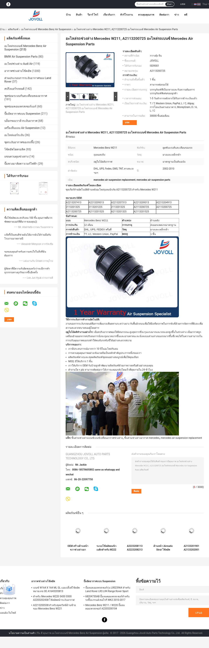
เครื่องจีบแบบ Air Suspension (22, 128)
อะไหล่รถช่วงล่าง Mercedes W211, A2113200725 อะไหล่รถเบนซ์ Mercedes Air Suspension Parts (90, 108)
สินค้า (79, 14)
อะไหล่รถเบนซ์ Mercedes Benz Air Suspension (46, 29)
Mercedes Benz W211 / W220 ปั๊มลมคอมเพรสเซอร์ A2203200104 (105, 607)
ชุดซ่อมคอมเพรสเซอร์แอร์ (20, 106)
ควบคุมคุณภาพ (146, 14)
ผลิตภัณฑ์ (13, 29)
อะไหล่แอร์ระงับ (14, 135)
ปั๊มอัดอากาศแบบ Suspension (22, 113)
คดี (185, 14)
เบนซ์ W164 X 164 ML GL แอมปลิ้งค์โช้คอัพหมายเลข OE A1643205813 (56, 589)
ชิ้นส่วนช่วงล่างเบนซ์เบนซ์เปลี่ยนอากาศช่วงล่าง (97, 437)
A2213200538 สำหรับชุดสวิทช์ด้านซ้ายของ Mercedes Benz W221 (54, 607)
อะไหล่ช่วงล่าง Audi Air (18, 63)
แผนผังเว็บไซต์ (8, 612)
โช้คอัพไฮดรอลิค (14, 149)
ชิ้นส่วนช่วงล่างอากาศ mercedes (141, 437)
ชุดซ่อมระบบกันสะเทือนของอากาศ (25, 95)
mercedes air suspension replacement (181, 437)
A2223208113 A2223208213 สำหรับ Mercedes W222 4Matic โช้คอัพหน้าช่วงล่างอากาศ (135, 548)
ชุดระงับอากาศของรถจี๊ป (19, 142)
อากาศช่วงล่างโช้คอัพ (17, 71)
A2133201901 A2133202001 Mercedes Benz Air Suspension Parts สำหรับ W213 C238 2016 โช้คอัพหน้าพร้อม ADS (191, 548)
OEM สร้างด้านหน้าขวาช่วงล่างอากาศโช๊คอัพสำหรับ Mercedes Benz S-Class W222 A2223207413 (78, 548)
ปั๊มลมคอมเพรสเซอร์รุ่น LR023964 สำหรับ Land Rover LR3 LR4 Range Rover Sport (107, 589)
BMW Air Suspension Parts (21, 56)
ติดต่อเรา (164, 14)
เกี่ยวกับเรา (109, 14)
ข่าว (176, 14)
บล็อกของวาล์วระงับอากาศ (20, 120)
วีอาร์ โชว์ (92, 14)
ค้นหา (169, 4)
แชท (182, 4)
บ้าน (68, 14)
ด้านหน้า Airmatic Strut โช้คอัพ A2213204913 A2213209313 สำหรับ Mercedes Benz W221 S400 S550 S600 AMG (163, 548)
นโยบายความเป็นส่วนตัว (22, 633)
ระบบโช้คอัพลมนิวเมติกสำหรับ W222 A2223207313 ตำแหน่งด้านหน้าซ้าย (106, 548)
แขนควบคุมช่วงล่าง (16, 156)
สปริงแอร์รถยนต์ (14, 88)
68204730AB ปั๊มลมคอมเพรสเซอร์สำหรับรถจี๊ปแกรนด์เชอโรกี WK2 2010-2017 (107, 598)
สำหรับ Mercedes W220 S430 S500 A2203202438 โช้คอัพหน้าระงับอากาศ (54, 598)
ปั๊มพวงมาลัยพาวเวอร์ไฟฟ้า (20, 163)
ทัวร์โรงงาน (126, 14)
